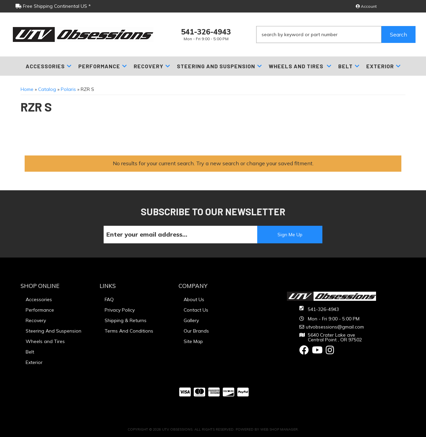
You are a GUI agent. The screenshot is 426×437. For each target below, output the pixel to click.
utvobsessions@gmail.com (335, 326)
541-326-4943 (323, 309)
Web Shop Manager (279, 429)
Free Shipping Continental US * (53, 6)
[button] (336, 34)
